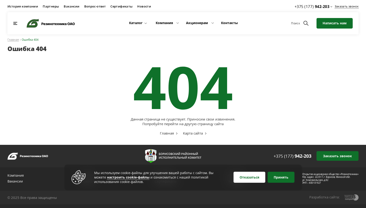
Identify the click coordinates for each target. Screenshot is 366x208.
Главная (13, 39)
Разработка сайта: (324, 197)
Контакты (229, 23)
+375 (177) (292, 156)
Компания (164, 23)
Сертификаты (121, 6)
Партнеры (51, 6)
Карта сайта (193, 133)
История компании (22, 6)
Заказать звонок (347, 6)
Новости (144, 6)
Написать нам (335, 23)
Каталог (136, 23)
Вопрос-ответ (95, 6)
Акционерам (197, 23)
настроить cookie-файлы (128, 177)
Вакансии (71, 6)
